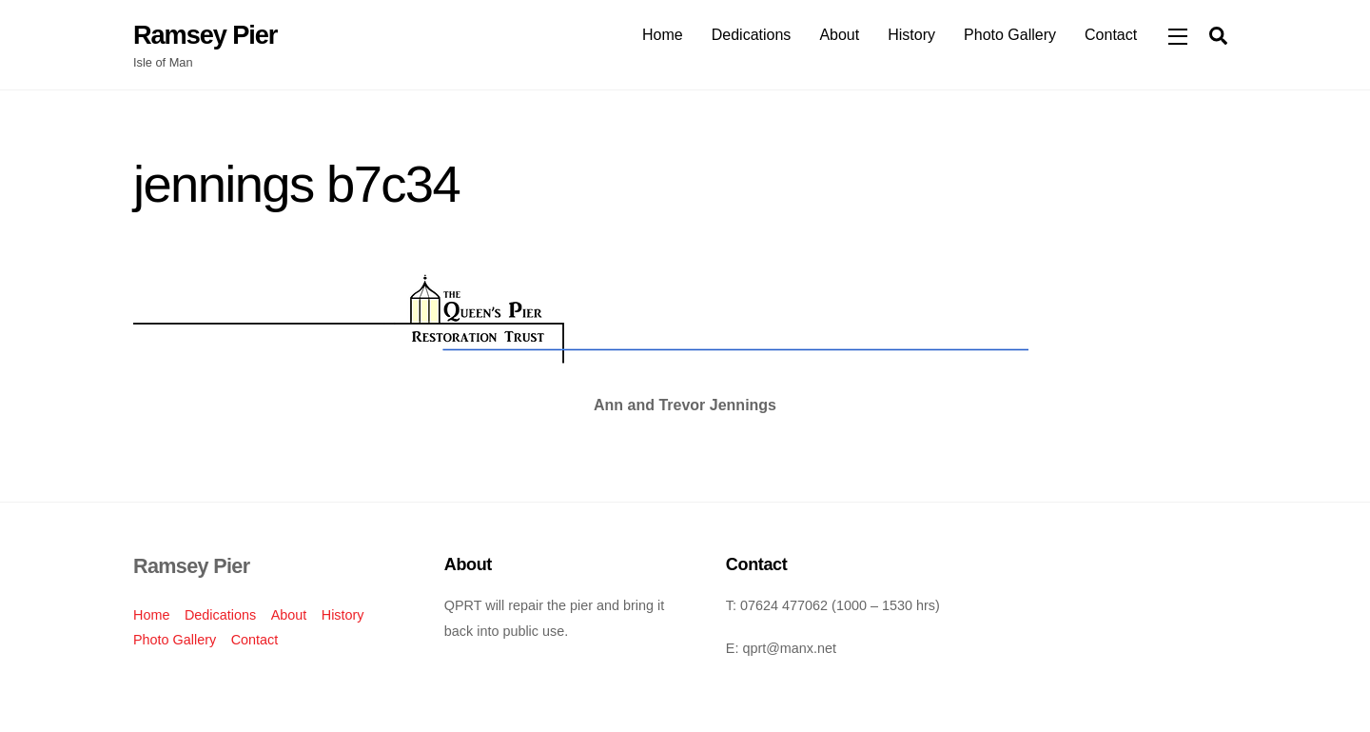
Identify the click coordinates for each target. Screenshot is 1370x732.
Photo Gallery (1010, 35)
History (911, 35)
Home (662, 35)
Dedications (752, 35)
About (839, 35)
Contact (1111, 35)
